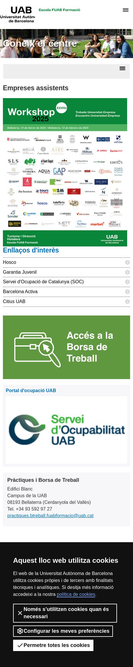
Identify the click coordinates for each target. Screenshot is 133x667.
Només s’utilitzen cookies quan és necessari (63, 612)
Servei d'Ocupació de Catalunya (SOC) (66, 282)
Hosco (66, 262)
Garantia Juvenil (66, 272)
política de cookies (76, 594)
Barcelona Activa (66, 292)
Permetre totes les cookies (53, 645)
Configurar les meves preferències (63, 631)
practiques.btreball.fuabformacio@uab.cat (50, 515)
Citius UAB (66, 302)
